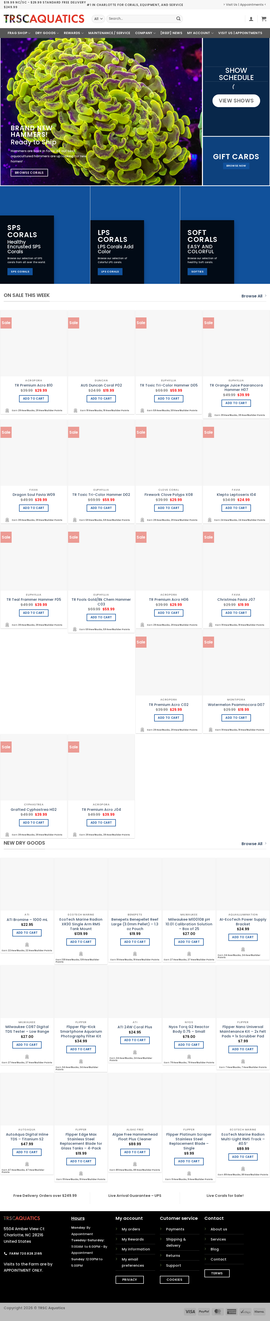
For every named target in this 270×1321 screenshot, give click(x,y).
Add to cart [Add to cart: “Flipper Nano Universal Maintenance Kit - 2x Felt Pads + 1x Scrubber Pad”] (243, 1049)
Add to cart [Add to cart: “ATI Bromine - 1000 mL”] (27, 933)
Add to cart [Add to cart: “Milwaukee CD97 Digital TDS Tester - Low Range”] (27, 1045)
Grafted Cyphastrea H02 (34, 809)
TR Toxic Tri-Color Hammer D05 (169, 385)
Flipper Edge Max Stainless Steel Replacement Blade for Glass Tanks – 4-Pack (81, 1141)
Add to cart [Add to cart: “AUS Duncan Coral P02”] (101, 399)
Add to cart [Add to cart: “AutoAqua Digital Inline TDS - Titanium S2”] (27, 1152)
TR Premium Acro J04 (101, 809)
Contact (218, 1259)
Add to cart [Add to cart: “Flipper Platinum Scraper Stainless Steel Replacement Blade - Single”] (189, 1161)
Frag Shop (19, 33)
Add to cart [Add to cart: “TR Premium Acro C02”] (168, 718)
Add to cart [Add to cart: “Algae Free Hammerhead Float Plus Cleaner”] (135, 1152)
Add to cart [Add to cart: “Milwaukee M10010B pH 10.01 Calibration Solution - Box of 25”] (189, 942)
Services (218, 1239)
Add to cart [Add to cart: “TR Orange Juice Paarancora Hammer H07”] (236, 403)
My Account (200, 33)
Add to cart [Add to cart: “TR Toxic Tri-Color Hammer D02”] (101, 508)
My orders (131, 1229)
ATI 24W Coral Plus (135, 1027)
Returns (173, 1255)
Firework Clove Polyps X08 (169, 494)
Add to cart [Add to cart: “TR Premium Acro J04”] (101, 823)
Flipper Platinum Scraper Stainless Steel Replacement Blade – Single (189, 1141)
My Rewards (133, 1239)
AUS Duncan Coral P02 (101, 385)
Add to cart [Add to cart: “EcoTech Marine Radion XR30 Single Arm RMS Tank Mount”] (81, 942)
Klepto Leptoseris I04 (236, 494)
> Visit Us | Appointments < (244, 4)
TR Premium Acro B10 (34, 385)
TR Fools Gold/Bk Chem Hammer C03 (101, 601)
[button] (251, 18)
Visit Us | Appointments (240, 33)
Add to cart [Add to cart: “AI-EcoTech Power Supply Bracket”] (243, 937)
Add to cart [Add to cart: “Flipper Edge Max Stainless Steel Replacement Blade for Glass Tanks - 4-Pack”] (81, 1161)
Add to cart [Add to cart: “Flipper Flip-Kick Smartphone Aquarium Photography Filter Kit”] (81, 1049)
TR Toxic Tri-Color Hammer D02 (101, 494)
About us (219, 1229)
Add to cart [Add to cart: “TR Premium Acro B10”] (34, 399)
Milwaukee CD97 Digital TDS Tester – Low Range (27, 1029)
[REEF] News (171, 33)
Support (173, 1265)
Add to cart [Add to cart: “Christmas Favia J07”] (236, 613)
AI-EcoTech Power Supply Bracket (243, 921)
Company (145, 33)
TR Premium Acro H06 (169, 599)
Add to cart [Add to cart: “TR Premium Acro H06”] (168, 613)
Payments (175, 1229)
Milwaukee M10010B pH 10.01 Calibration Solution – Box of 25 (189, 924)
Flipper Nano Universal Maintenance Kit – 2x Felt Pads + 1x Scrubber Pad (243, 1031)
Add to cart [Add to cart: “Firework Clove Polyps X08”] (168, 508)
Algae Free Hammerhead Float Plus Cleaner (135, 1136)
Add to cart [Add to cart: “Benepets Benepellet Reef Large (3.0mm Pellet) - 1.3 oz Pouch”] (135, 942)
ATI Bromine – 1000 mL (27, 919)
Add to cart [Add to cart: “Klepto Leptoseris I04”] (236, 508)
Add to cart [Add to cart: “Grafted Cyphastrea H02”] (34, 823)
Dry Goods (47, 33)
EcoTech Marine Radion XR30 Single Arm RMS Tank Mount (80, 924)
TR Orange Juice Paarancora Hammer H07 (236, 387)
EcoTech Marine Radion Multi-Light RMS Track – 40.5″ (243, 1139)
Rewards (74, 33)
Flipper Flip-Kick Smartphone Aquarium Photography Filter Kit (81, 1031)
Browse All (254, 296)
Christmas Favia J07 (236, 599)
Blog (215, 1249)
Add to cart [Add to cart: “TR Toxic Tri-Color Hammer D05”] (168, 399)
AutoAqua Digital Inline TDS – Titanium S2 (27, 1136)
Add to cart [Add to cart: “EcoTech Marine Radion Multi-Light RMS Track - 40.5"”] (243, 1157)
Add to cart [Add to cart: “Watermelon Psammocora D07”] (236, 718)
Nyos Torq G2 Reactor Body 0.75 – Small (189, 1029)
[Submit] (178, 19)
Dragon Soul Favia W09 (34, 494)
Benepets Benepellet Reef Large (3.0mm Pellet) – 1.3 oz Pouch (134, 924)
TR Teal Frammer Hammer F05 (33, 599)
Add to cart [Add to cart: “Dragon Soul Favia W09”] (34, 508)
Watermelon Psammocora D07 (236, 704)
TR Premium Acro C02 (169, 704)
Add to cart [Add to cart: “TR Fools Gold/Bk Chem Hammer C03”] (101, 617)
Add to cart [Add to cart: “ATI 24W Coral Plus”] (135, 1040)
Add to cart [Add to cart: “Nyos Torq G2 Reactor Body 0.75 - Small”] (189, 1045)
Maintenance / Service (109, 33)
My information (136, 1249)
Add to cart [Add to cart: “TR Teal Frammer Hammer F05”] (34, 613)
